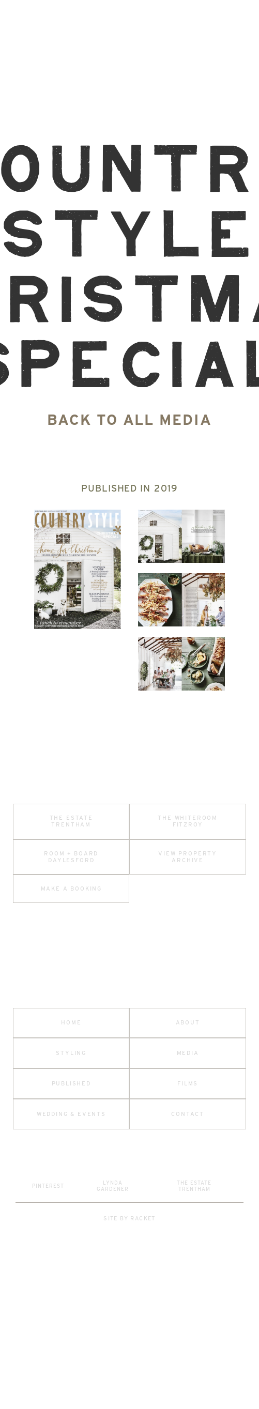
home (71, 1022)
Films (187, 1083)
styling (71, 1053)
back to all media (129, 419)
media (188, 1053)
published (71, 1083)
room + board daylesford (71, 857)
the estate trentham (71, 821)
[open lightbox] (77, 569)
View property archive (187, 857)
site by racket (129, 1219)
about (188, 1022)
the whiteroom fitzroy (188, 821)
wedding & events (71, 1114)
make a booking (71, 888)
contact (187, 1114)
